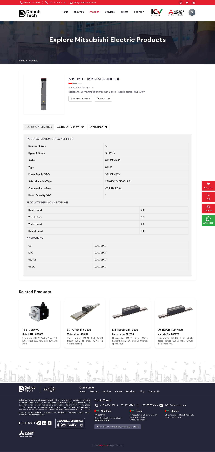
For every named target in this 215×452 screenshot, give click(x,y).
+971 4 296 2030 (57, 2)
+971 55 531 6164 (31, 2)
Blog (142, 391)
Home (65, 12)
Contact (139, 12)
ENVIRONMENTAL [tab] (98, 127)
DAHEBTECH (103, 446)
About (82, 391)
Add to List (103, 98)
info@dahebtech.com (85, 2)
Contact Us (154, 391)
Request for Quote (80, 98)
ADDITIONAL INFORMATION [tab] (70, 127)
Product (94, 12)
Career (124, 12)
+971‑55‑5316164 (150, 405)
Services (110, 12)
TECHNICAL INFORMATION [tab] (39, 127)
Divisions (130, 391)
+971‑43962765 (127, 405)
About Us (79, 12)
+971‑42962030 (107, 405)
